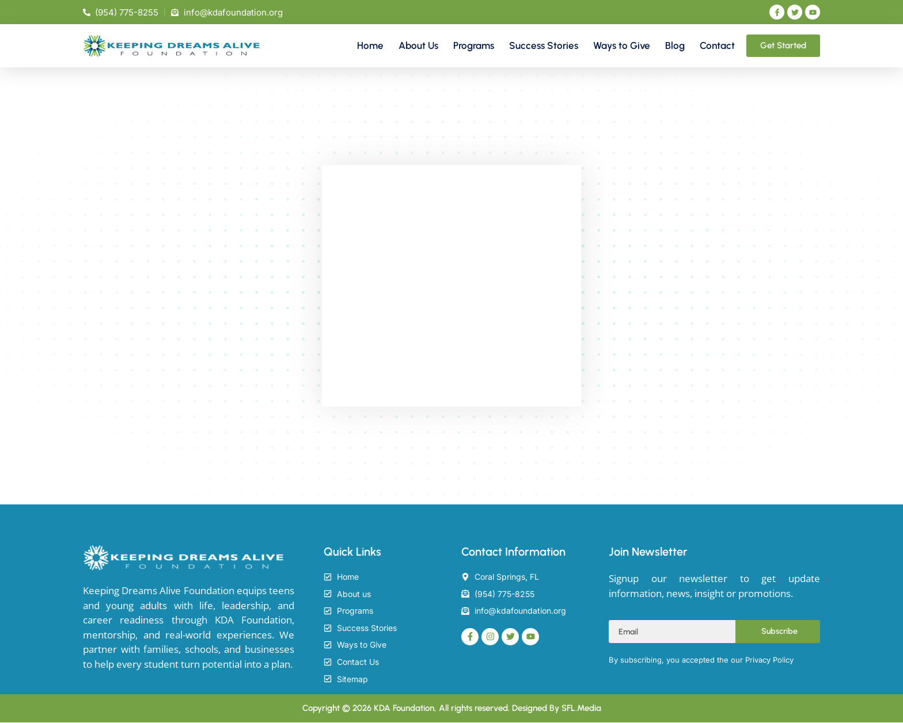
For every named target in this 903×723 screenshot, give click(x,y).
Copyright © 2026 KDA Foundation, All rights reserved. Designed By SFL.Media (451, 708)
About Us (418, 45)
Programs (473, 45)
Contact (717, 45)
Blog (675, 45)
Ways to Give (621, 45)
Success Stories (543, 45)
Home (370, 45)
